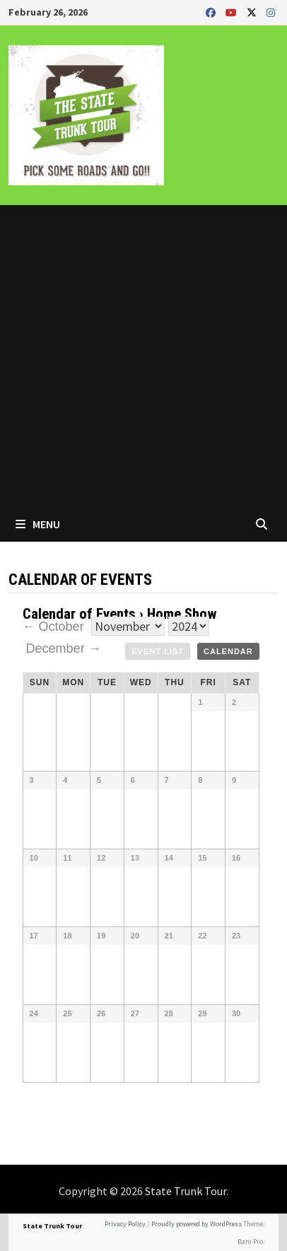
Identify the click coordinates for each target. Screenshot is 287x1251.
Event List (157, 651)
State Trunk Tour (185, 1191)
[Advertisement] (143, 355)
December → (63, 648)
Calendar (228, 651)
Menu (38, 524)
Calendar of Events (79, 613)
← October (55, 626)
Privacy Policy (125, 1223)
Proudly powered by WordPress (196, 1223)
